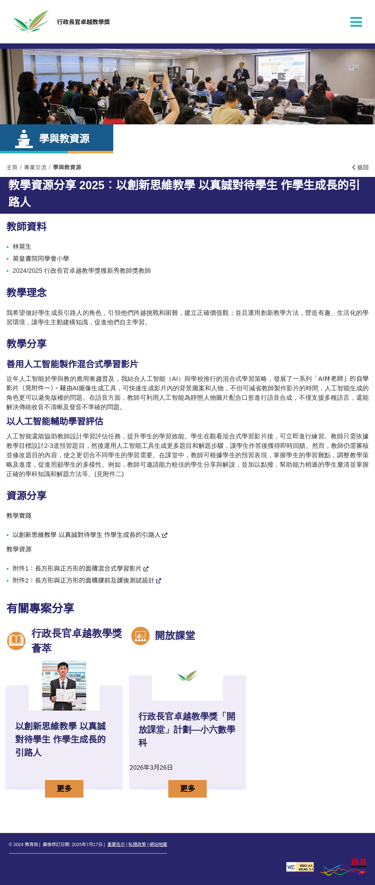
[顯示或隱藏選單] (356, 22)
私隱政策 (137, 844)
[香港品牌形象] (343, 866)
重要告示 (116, 844)
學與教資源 (67, 167)
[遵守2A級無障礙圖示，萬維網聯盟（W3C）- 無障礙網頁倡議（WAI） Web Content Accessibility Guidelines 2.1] (300, 866)
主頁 (12, 167)
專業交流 (35, 167)
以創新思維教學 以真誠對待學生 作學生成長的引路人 (87, 534)
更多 (69, 788)
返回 (360, 167)
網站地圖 (158, 844)
